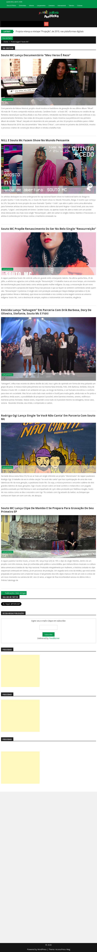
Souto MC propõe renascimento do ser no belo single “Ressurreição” (48, 229)
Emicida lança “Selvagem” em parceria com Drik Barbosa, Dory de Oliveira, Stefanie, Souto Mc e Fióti (46, 311)
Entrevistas (22, 5)
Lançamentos (41, 5)
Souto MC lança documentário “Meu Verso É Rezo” (35, 55)
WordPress (42, 949)
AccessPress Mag (62, 949)
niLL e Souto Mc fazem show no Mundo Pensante (35, 140)
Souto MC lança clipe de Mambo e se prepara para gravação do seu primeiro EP (47, 509)
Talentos (71, 5)
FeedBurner (54, 638)
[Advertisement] (20, 671)
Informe (31, 5)
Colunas (79, 5)
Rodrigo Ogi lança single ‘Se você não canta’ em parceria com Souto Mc (48, 417)
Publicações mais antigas (15, 593)
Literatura (51, 5)
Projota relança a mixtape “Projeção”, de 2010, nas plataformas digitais (50, 31)
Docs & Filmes (11, 5)
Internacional (62, 5)
